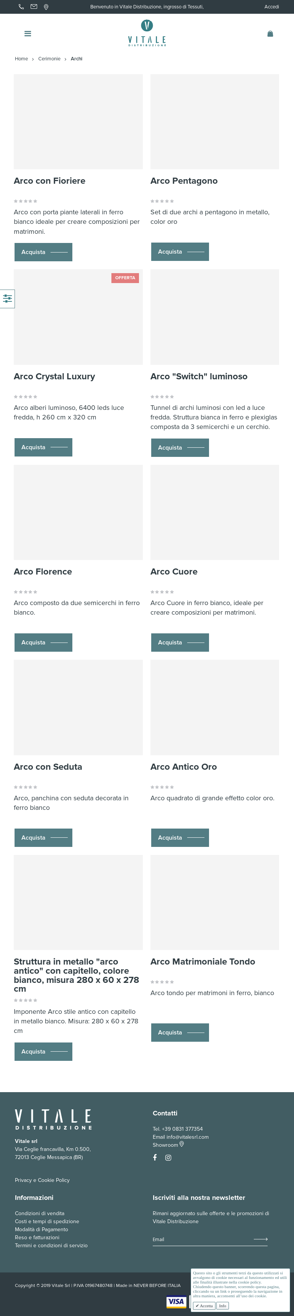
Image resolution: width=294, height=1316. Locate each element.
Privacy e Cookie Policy (42, 1180)
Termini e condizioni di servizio (51, 1245)
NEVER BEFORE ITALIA (157, 1285)
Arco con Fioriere (49, 180)
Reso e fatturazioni (37, 1237)
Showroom (168, 1145)
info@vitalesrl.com (188, 1137)
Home (21, 59)
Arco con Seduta (48, 766)
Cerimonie (49, 59)
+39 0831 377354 (182, 1129)
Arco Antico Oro (183, 766)
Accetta (206, 1305)
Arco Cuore (174, 571)
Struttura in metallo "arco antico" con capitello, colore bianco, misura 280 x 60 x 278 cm (76, 975)
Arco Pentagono (184, 180)
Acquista (33, 252)
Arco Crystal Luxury (54, 376)
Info (222, 1305)
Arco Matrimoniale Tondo (202, 961)
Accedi (272, 7)
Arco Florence (43, 571)
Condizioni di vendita (39, 1213)
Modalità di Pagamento (41, 1229)
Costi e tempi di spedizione (47, 1221)
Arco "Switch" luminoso (199, 376)
